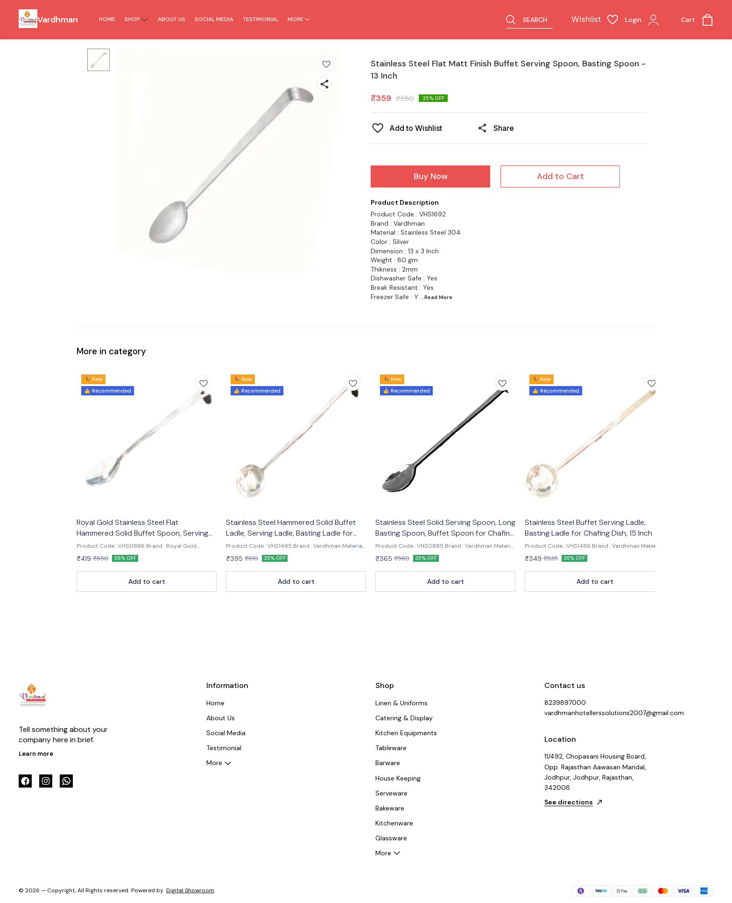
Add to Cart (560, 176)
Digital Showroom (190, 890)
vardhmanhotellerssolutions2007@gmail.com (595, 713)
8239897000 (565, 702)
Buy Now (431, 176)
